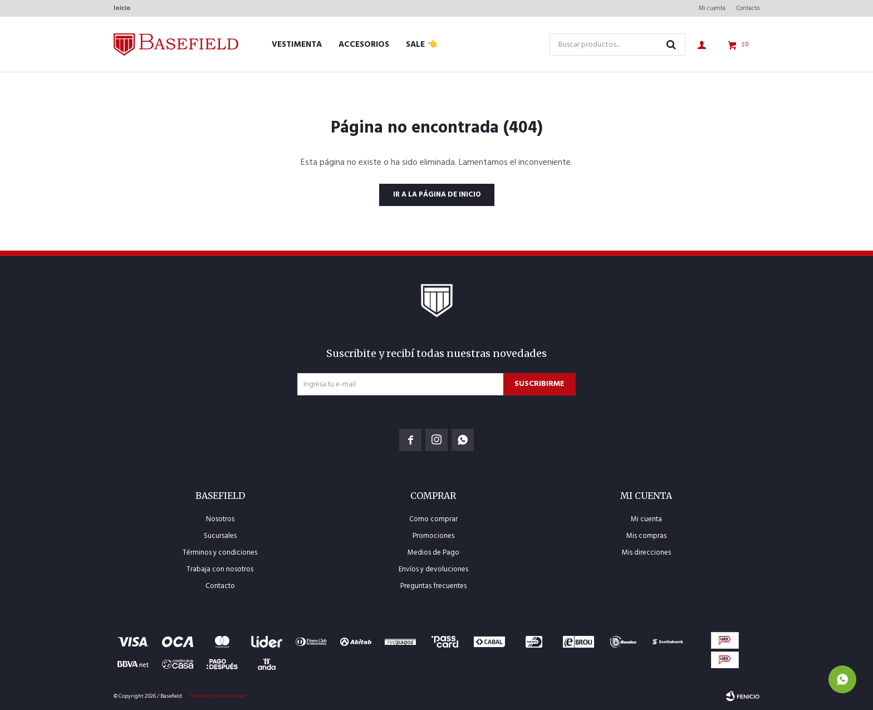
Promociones (433, 536)
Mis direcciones (646, 553)
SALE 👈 (422, 44)
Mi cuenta (712, 8)
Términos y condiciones (220, 553)
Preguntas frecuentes (433, 586)
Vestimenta (297, 44)
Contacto (748, 8)
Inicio (122, 8)
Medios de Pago (433, 553)
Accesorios (364, 44)
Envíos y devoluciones (433, 569)
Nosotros (220, 519)
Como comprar (433, 519)
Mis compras (646, 536)
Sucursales (220, 536)
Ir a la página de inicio (436, 194)
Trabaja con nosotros (220, 569)
